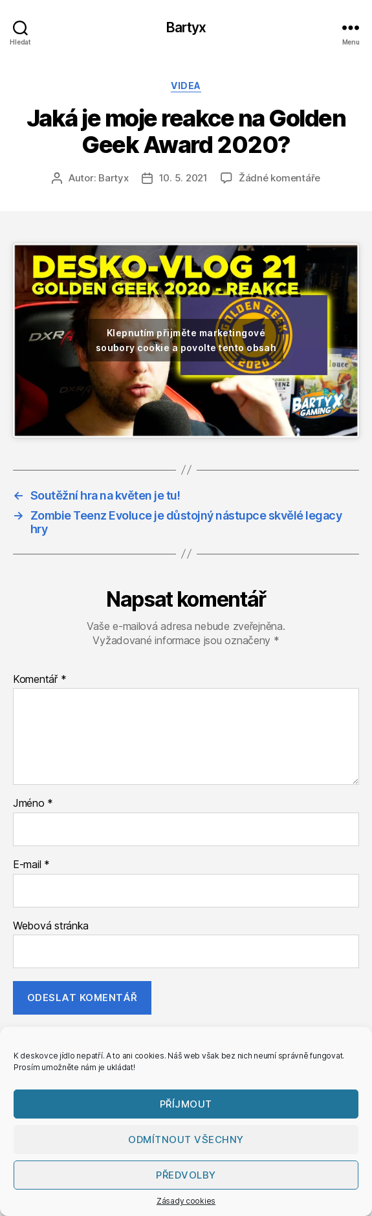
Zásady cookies (186, 1201)
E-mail (31, 865)
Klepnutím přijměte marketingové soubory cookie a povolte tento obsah (186, 340)
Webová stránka (51, 926)
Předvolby (186, 1175)
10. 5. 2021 (183, 178)
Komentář (39, 679)
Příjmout (186, 1104)
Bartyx (186, 27)
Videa (186, 85)
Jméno (33, 803)
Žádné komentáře (279, 178)
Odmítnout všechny (186, 1139)
